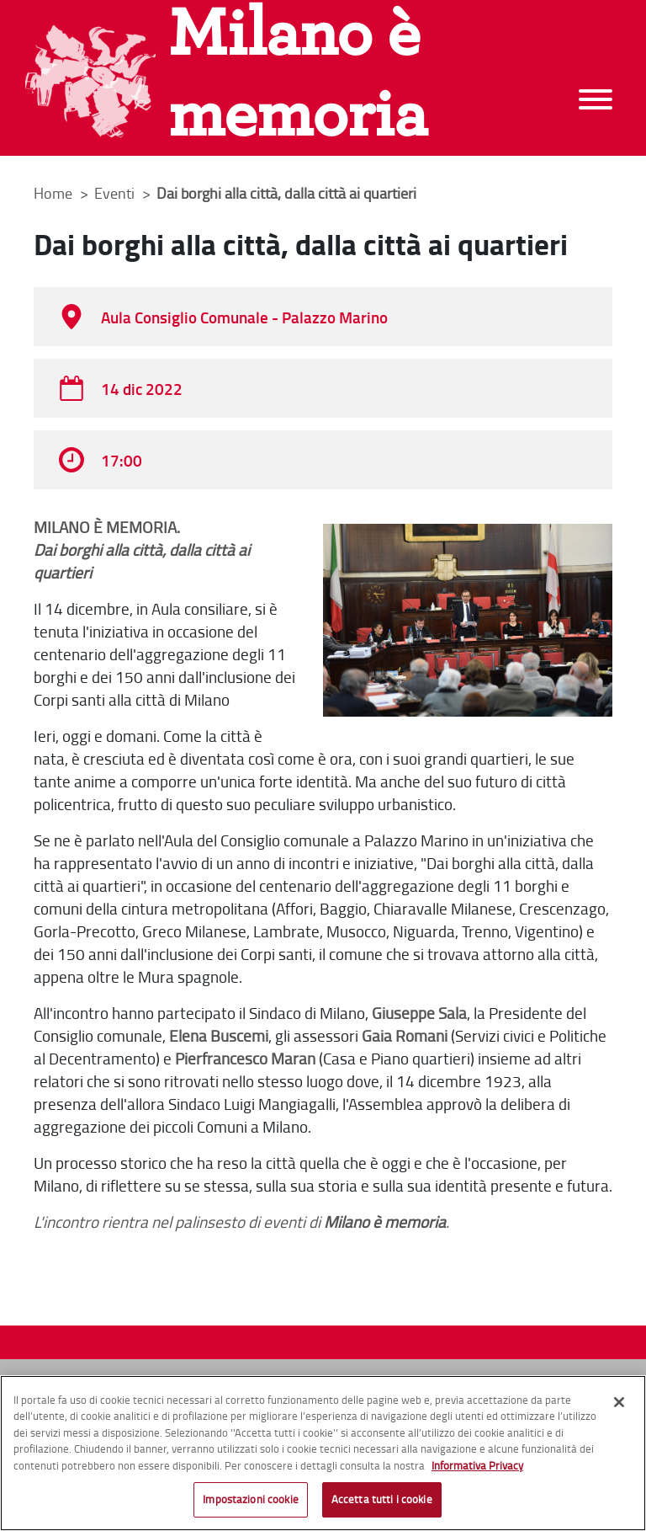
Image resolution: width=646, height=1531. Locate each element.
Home (53, 193)
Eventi (116, 193)
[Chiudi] (619, 1403)
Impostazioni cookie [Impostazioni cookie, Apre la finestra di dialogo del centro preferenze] (250, 1499)
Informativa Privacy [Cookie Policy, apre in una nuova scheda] (477, 1466)
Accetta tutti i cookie (381, 1499)
